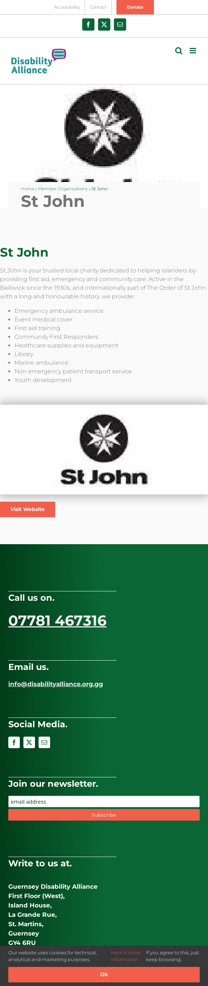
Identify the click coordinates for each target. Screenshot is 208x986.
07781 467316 (57, 620)
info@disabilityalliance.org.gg (55, 684)
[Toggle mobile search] (178, 50)
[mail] (44, 742)
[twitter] (29, 742)
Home (27, 188)
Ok (104, 974)
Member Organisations (63, 188)
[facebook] (14, 742)
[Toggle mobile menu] (193, 50)
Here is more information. (126, 956)
